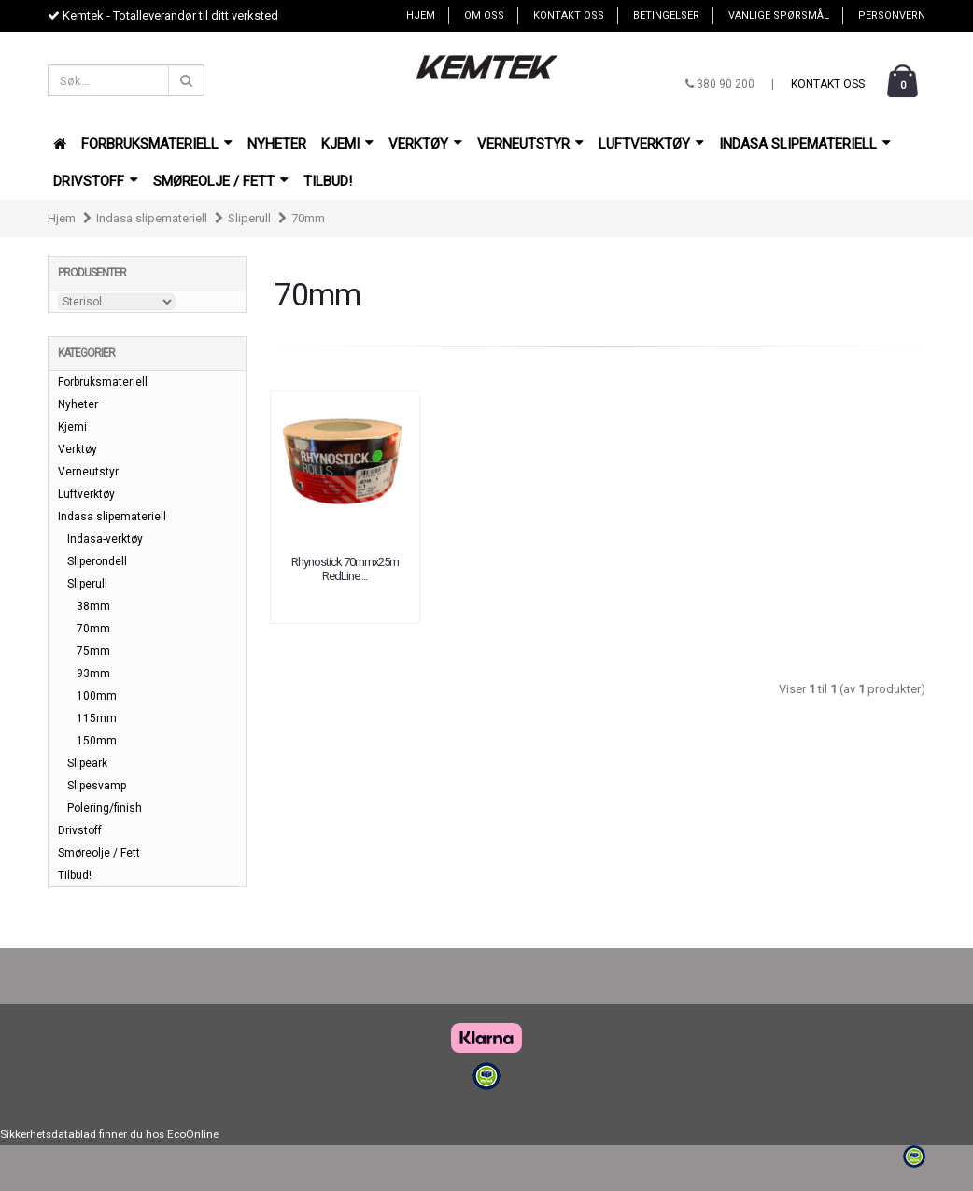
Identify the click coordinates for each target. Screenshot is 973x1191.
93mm (93, 673)
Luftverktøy (651, 143)
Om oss (484, 15)
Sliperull (249, 218)
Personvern (891, 15)
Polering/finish (104, 808)
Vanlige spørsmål (778, 15)
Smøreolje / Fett (221, 181)
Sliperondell (97, 561)
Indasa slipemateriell (805, 143)
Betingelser (666, 15)
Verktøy (425, 143)
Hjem (420, 15)
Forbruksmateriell (157, 143)
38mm (93, 606)
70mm (308, 218)
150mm (97, 740)
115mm (97, 718)
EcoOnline (193, 1134)
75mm (93, 651)
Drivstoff (95, 181)
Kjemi (347, 143)
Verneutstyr (530, 143)
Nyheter (276, 143)
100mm (97, 695)
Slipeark (87, 763)
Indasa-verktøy (105, 539)
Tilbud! (327, 181)
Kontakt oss (568, 15)
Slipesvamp (96, 785)
